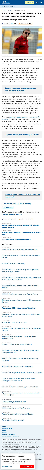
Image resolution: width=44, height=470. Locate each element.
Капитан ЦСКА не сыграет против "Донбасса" (17, 344)
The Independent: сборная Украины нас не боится (22, 373)
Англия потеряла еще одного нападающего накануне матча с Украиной (20, 226)
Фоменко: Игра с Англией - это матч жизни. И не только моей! (21, 233)
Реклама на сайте (7, 428)
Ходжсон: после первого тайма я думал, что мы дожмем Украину (21, 256)
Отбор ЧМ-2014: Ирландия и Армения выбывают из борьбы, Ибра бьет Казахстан (21, 279)
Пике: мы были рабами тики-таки (13, 420)
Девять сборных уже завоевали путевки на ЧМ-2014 (19, 249)
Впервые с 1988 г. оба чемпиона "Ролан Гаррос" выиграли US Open (21, 329)
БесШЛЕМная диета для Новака (14, 402)
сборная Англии (24, 204)
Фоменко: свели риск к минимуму (13, 263)
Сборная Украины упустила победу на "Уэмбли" (22, 135)
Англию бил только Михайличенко (16, 239)
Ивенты (4, 430)
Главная (4, 10)
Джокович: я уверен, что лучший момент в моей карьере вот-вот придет (21, 315)
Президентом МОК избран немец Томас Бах (18, 308)
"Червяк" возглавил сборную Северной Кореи (17, 414)
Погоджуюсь (27, 466)
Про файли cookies (7, 466)
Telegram (18, 214)
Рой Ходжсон (8, 207)
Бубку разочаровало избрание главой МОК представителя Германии (21, 301)
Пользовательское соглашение (10, 436)
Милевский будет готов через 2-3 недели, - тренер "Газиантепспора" (19, 337)
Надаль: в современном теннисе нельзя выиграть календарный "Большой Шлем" (18, 380)
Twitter (11, 214)
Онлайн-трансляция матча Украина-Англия (20, 294)
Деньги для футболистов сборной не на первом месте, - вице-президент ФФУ (20, 351)
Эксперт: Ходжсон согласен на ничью (14, 322)
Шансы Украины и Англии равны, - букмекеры (17, 367)
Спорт (9, 10)
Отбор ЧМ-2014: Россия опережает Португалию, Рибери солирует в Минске (20, 271)
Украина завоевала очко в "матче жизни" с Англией (20, 287)
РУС (37, 2)
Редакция (4, 432)
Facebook (5, 214)
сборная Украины (9, 204)
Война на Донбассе (8, 7)
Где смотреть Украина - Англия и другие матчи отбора (20, 387)
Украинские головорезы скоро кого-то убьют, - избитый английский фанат (20, 394)
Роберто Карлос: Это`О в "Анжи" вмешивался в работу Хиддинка (20, 359)
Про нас (4, 426)
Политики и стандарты (8, 434)
